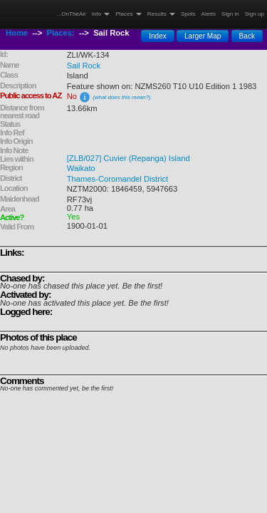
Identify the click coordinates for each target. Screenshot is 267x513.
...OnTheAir (71, 14)
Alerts (208, 14)
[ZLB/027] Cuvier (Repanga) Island (128, 158)
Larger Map (202, 36)
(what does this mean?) (121, 97)
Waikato (81, 168)
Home (17, 32)
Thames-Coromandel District (117, 179)
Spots (188, 14)
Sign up (254, 14)
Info (101, 14)
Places (128, 14)
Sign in (230, 14)
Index (158, 36)
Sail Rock (83, 65)
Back (247, 36)
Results (161, 14)
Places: (61, 32)
